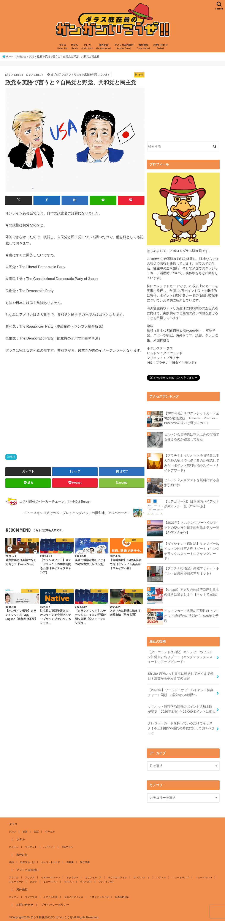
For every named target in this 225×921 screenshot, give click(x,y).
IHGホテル (66, 843)
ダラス (62, 47)
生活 (35, 828)
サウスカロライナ (115, 874)
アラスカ (14, 874)
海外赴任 (103, 47)
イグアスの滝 (50, 894)
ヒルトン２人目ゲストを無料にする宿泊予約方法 (191, 482)
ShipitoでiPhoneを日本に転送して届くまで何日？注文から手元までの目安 (180, 674)
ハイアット (49, 843)
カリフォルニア (91, 874)
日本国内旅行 (120, 894)
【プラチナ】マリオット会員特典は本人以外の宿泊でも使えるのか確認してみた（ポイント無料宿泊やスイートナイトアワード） (191, 463)
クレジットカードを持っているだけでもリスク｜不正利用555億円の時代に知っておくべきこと (182, 725)
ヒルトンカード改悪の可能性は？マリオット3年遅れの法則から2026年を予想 (191, 614)
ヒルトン (14, 843)
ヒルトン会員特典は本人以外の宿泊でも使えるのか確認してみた (191, 437)
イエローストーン (49, 874)
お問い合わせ (160, 47)
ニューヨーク (16, 878)
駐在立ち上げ (27, 859)
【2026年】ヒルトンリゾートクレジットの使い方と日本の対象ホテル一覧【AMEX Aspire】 (191, 526)
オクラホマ (71, 874)
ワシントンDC (104, 878)
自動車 (69, 859)
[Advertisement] (74, 402)
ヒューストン (50, 878)
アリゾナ (29, 874)
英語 (12, 456)
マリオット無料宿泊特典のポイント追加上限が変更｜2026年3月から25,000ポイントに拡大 (182, 707)
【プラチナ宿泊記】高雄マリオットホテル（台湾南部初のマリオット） (191, 570)
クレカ (87, 47)
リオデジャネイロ (97, 894)
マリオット (30, 843)
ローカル (49, 828)
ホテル (74, 47)
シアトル (159, 874)
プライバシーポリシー (55, 901)
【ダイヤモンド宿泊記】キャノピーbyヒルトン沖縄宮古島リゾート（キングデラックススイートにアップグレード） (191, 551)
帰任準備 (83, 859)
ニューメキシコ (200, 874)
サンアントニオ (139, 874)
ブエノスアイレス (72, 894)
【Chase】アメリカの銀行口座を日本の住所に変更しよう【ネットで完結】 (191, 591)
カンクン (14, 894)
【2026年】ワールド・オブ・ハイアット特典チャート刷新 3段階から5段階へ (180, 691)
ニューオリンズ (178, 874)
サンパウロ (30, 894)
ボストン (68, 878)
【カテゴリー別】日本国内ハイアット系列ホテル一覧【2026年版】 (191, 503)
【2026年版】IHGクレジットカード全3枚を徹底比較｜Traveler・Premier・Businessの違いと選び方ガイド (191, 418)
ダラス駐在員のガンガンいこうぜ (51, 914)
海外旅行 (143, 47)
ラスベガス (84, 878)
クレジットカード (49, 859)
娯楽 (24, 828)
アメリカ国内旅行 (123, 47)
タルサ (32, 878)
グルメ (12, 828)
